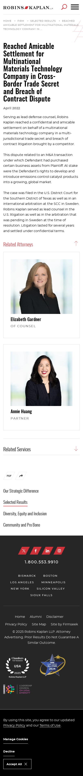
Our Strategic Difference (21, 491)
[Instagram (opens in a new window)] (59, 551)
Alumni (36, 616)
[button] (21, 478)
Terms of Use (50, 725)
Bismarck (27, 576)
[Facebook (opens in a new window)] (36, 551)
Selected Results (43, 21)
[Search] (64, 7)
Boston (50, 576)
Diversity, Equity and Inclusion (25, 514)
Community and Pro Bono (21, 525)
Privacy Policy (16, 624)
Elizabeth (26, 319)
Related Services (17, 449)
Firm (21, 21)
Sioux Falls (41, 595)
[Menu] (75, 7)
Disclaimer (54, 616)
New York (20, 589)
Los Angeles (22, 582)
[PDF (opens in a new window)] (9, 477)
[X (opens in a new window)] (24, 551)
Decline (9, 751)
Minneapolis (53, 582)
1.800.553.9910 (42, 562)
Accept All (14, 764)
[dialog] (41, 742)
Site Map (39, 624)
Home (7, 21)
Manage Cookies (15, 739)
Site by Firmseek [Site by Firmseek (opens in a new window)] (64, 624)
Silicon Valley (51, 589)
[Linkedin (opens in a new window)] (47, 551)
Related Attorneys (18, 244)
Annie (21, 411)
